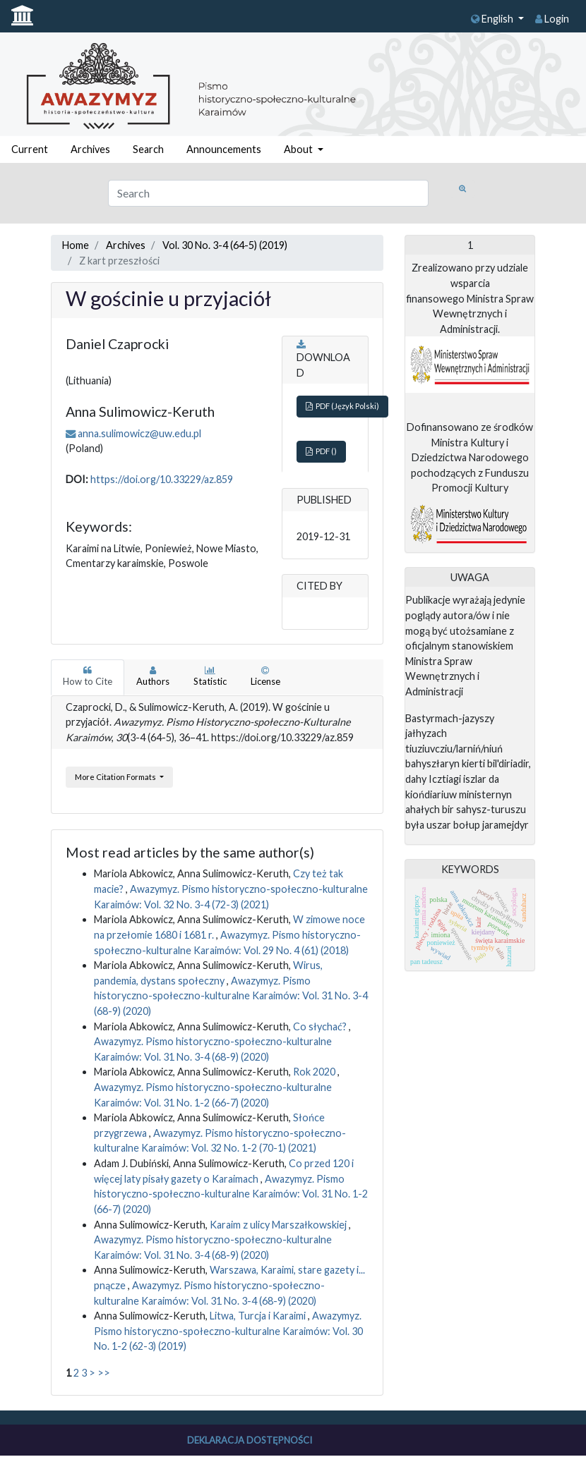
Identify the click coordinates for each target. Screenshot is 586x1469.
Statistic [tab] (210, 676)
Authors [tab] (152, 676)
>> (103, 1373)
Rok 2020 (315, 1072)
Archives (90, 149)
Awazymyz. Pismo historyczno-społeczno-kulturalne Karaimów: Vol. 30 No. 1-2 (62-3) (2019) (228, 1331)
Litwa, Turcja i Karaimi (259, 1316)
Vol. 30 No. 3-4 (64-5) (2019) (224, 245)
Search (148, 149)
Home (75, 245)
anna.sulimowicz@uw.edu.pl (139, 433)
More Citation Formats (116, 776)
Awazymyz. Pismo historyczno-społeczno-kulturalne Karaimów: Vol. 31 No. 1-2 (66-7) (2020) (231, 1194)
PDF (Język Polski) (342, 405)
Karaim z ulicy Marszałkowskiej (279, 1225)
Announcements (223, 149)
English (493, 19)
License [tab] (265, 676)
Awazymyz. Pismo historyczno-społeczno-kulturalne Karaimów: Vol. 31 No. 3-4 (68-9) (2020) (231, 996)
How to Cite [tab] (87, 676)
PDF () (321, 451)
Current (29, 149)
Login (552, 19)
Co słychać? (321, 1026)
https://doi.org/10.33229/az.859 (161, 479)
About (299, 149)
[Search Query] (268, 193)
